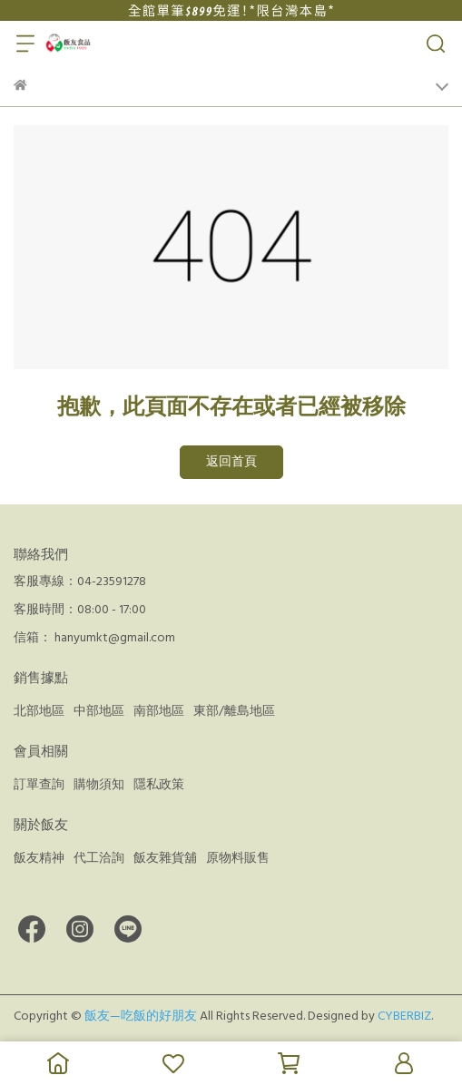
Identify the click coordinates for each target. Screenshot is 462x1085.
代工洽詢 (99, 858)
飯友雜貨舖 (165, 858)
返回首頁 (231, 462)
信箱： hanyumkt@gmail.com (94, 638)
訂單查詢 (39, 785)
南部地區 (158, 711)
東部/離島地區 (234, 711)
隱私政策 (158, 785)
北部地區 (39, 711)
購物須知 (99, 785)
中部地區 (99, 711)
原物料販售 (238, 858)
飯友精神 (39, 858)
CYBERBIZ (404, 1016)
